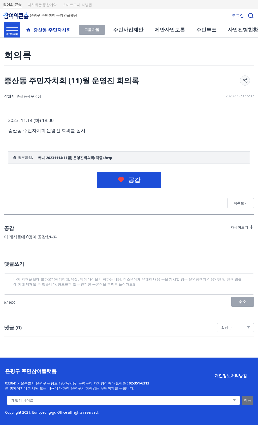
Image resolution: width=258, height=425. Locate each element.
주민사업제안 (128, 29)
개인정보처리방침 (231, 375)
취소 (242, 301)
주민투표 (206, 29)
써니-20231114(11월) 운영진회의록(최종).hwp (75, 157)
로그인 (238, 15)
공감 (134, 180)
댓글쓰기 (14, 263)
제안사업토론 (170, 29)
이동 (247, 400)
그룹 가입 (92, 29)
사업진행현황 (243, 29)
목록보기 (241, 203)
